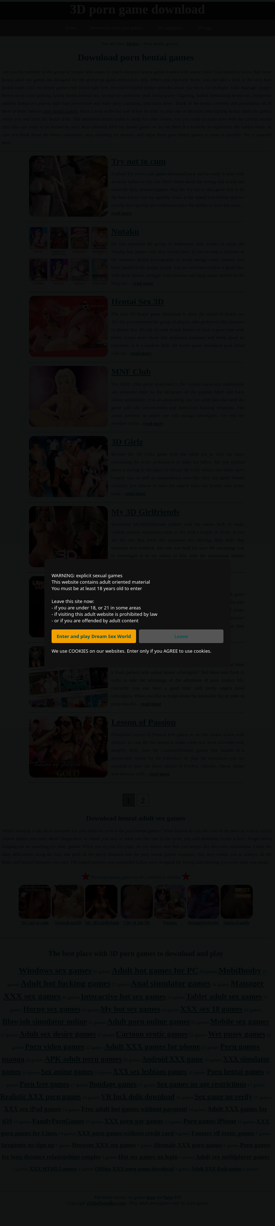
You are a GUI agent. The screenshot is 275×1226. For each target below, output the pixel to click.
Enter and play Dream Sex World (94, 636)
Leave (181, 636)
